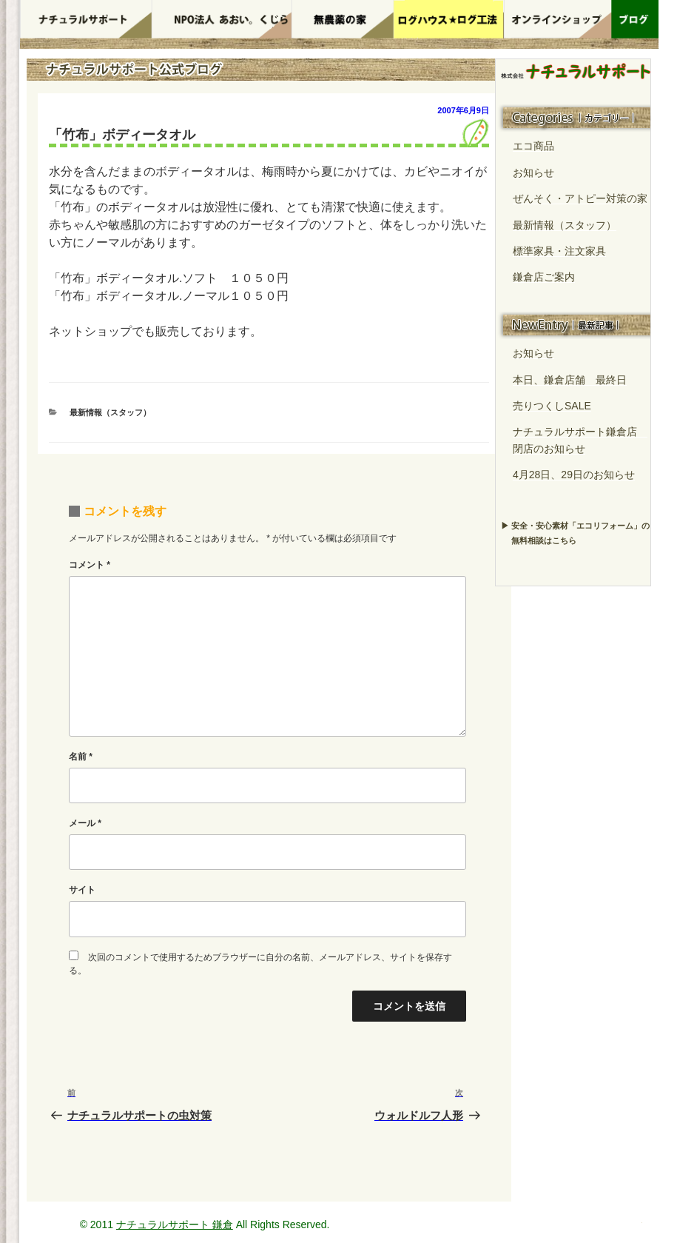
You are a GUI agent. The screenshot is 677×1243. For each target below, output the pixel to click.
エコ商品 (533, 146)
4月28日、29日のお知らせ (574, 474)
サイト (82, 890)
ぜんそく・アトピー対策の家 (580, 198)
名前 (80, 756)
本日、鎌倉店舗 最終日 (570, 380)
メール (85, 823)
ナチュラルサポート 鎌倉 (174, 1224)
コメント (89, 565)
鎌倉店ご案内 (544, 277)
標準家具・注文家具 (559, 251)
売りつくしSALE (552, 406)
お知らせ (533, 172)
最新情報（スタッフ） (110, 412)
